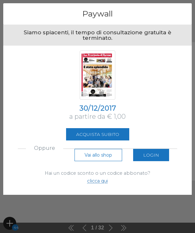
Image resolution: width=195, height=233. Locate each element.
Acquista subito (97, 134)
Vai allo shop (98, 155)
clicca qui (97, 181)
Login (151, 155)
